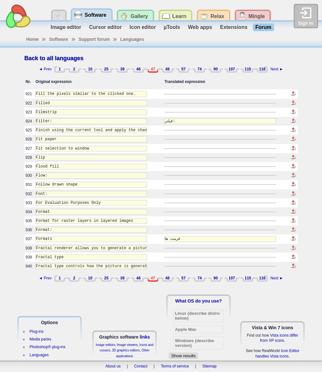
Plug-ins (36, 331)
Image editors (105, 345)
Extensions (233, 27)
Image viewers (127, 345)
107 (231, 69)
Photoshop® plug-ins (48, 347)
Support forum (94, 39)
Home (32, 39)
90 (216, 69)
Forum (263, 27)
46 (138, 69)
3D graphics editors (126, 350)
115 (247, 69)
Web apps (200, 27)
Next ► (277, 69)
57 (183, 69)
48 (167, 69)
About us (113, 366)
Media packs (40, 339)
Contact (140, 366)
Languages (132, 39)
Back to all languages (54, 58)
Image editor (66, 27)
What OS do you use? (198, 301)
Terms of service (175, 366)
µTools (172, 27)
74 (200, 69)
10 (90, 69)
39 (122, 69)
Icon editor (143, 27)
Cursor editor (105, 27)
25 (106, 69)
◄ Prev (45, 69)
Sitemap (209, 366)
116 (262, 69)
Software (58, 39)
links (145, 337)
